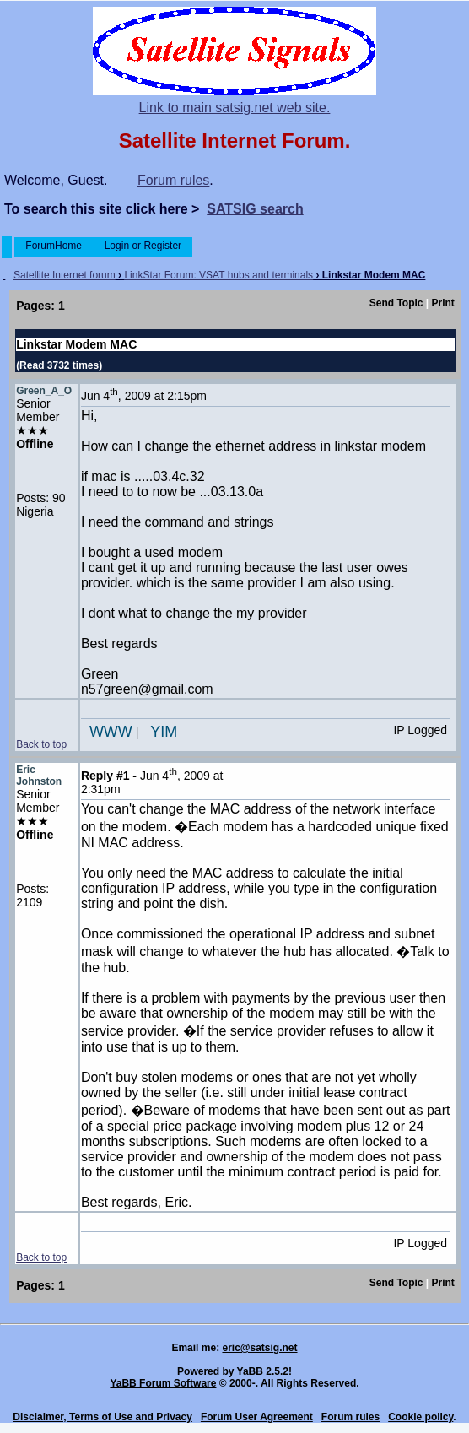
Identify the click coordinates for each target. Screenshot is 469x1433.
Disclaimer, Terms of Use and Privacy (102, 1417)
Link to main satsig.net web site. (235, 107)
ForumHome (53, 245)
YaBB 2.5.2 (262, 1371)
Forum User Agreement (257, 1417)
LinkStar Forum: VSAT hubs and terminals (218, 275)
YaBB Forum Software (163, 1383)
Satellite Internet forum (64, 275)
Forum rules (173, 180)
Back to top (41, 744)
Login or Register (142, 245)
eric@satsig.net (259, 1348)
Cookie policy (420, 1417)
